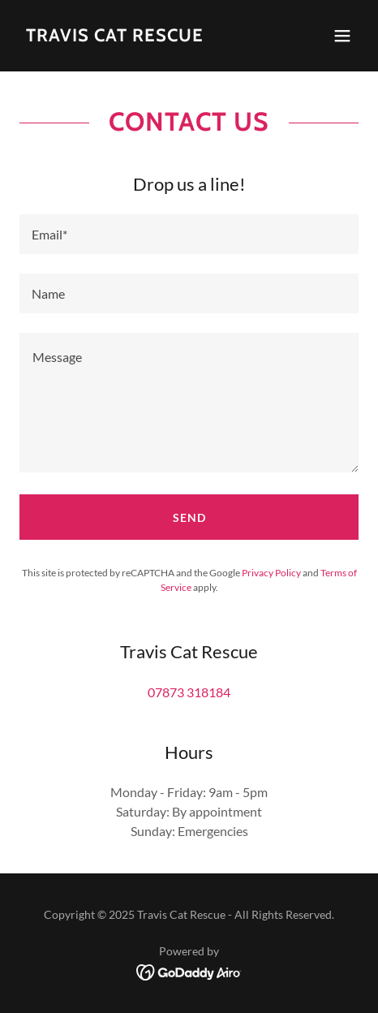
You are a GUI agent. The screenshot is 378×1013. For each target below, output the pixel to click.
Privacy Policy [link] (271, 573)
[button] (342, 35)
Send (189, 517)
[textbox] (189, 234)
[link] (115, 36)
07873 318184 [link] (189, 692)
